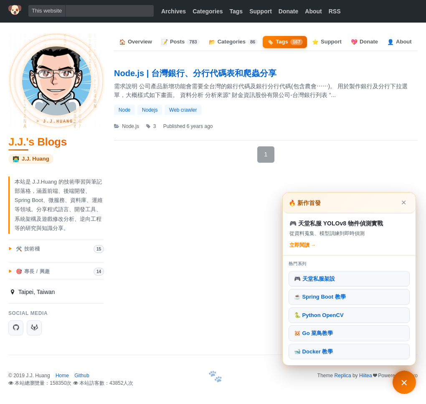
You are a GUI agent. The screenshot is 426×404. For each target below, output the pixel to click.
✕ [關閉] (403, 202)
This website (47, 11)
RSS (335, 11)
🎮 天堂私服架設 (314, 279)
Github (81, 375)
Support (260, 11)
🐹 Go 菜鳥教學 (313, 333)
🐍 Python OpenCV (319, 315)
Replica (343, 375)
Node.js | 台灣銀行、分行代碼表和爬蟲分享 (195, 73)
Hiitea (365, 375)
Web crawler (183, 110)
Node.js (126, 126)
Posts (180, 41)
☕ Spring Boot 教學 (320, 297)
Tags (236, 11)
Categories (208, 11)
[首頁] (15, 10)
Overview (135, 41)
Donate (288, 11)
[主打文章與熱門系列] (404, 382)
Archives (173, 11)
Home (62, 375)
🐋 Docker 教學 (313, 351)
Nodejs (149, 110)
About (313, 11)
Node (125, 110)
